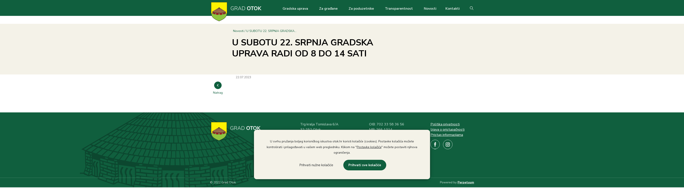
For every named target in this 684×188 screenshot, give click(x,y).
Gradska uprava (295, 8)
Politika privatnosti (445, 124)
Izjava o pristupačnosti (447, 129)
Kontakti (452, 8)
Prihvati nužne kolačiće (316, 165)
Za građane (328, 8)
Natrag (218, 93)
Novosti (430, 8)
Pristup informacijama (446, 134)
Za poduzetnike (361, 8)
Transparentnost (399, 8)
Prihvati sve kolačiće (364, 165)
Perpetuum (466, 182)
